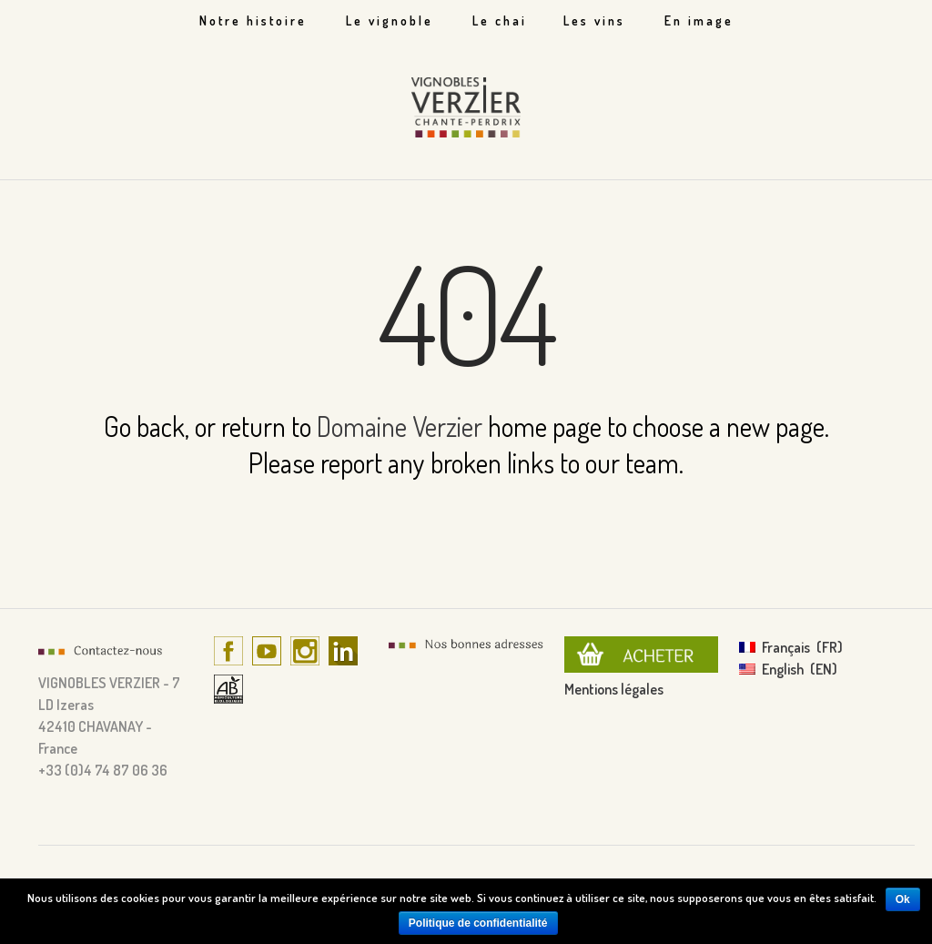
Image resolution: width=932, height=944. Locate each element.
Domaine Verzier (399, 426)
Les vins (594, 20)
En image (699, 20)
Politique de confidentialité (478, 923)
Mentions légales (614, 689)
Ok (903, 899)
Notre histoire (253, 20)
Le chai (499, 20)
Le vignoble (389, 20)
